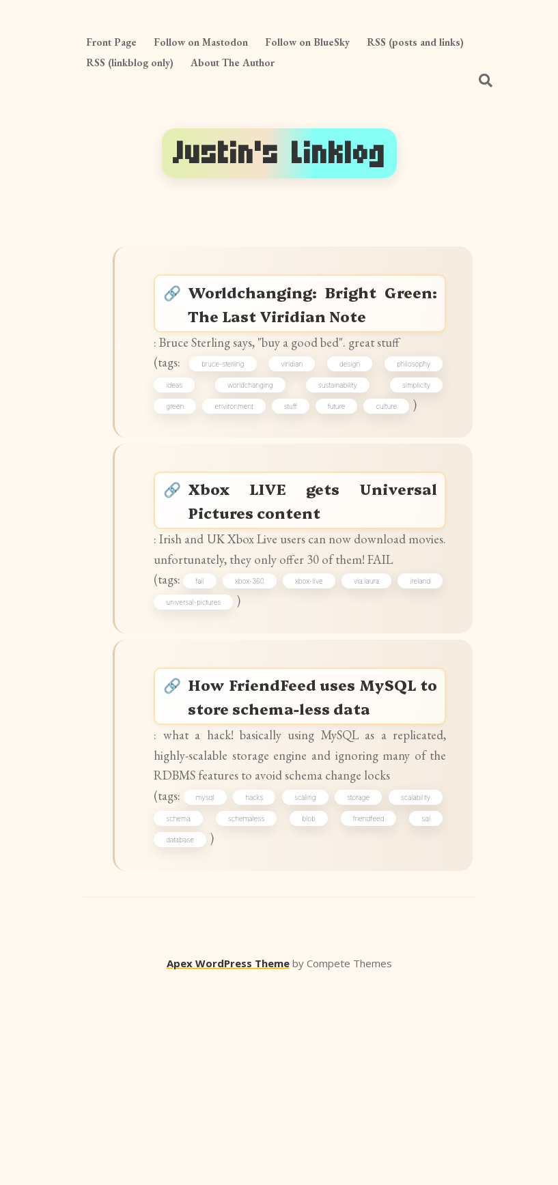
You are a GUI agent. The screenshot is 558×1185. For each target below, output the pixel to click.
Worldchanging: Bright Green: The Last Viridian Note (314, 321)
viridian (296, 425)
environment (241, 474)
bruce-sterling (231, 425)
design (349, 425)
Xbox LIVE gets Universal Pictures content (314, 578)
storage (414, 988)
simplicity (411, 449)
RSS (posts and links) (415, 41)
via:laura (413, 695)
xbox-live (347, 695)
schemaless (344, 1012)
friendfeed (189, 1036)
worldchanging (254, 449)
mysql (228, 988)
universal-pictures (252, 719)
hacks (288, 988)
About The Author (233, 62)
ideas (181, 449)
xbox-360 (279, 695)
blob (419, 1012)
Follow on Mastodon (201, 41)
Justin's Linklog (279, 153)
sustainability (337, 449)
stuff (298, 474)
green (182, 474)
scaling (350, 988)
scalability (188, 1012)
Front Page (111, 41)
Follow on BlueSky (307, 41)
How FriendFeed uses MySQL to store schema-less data (314, 835)
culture (393, 474)
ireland (183, 719)
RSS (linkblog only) (129, 62)
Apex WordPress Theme (228, 1165)
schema (265, 1012)
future (344, 474)
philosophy (409, 425)
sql (240, 1036)
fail (221, 695)
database (289, 1036)
